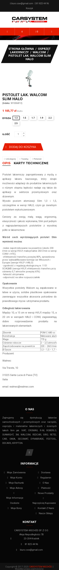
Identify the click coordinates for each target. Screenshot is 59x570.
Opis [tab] (6, 163)
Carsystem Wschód (40, 567)
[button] (22, 32)
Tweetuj (24, 159)
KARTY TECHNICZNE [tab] (31, 163)
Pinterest (38, 159)
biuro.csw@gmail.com (22, 3)
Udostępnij (11, 159)
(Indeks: (6, 103)
